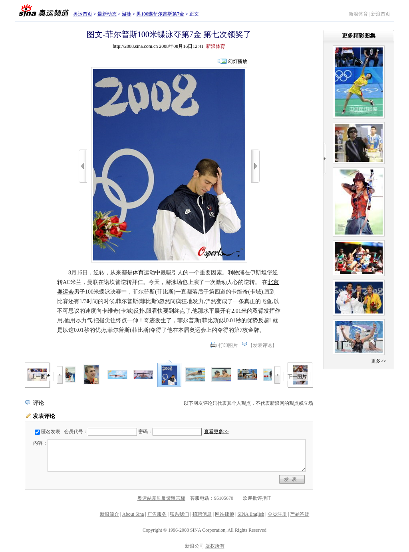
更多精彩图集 (358, 36)
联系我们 (179, 514)
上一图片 (40, 376)
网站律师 (224, 514)
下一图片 (297, 376)
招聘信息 (202, 514)
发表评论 (262, 345)
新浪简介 (109, 514)
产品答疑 (299, 514)
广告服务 (157, 514)
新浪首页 (380, 14)
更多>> (378, 361)
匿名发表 (50, 431)
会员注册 (277, 514)
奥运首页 (82, 14)
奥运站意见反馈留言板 (161, 498)
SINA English (250, 514)
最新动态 (107, 14)
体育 (138, 273)
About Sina (133, 514)
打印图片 (228, 345)
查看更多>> (216, 431)
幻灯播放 (237, 61)
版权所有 (214, 546)
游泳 (126, 14)
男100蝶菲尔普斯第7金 (160, 14)
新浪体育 (358, 14)
